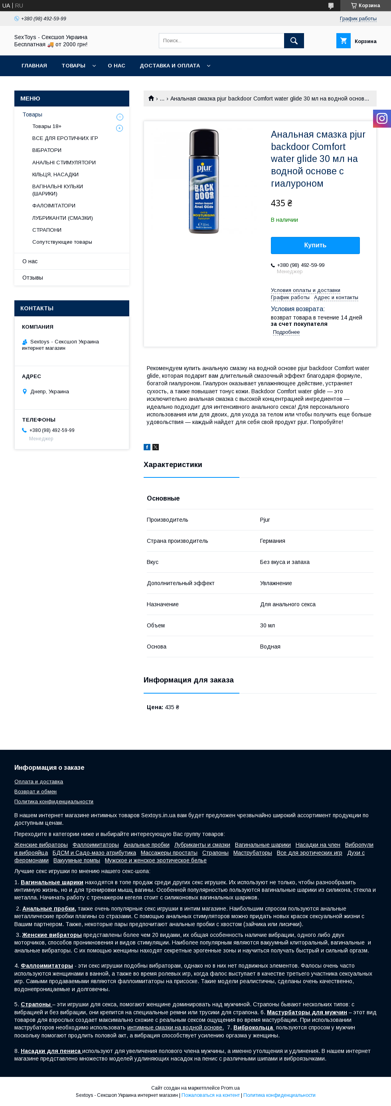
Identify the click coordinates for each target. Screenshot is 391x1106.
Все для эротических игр (309, 853)
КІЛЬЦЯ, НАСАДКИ (55, 174)
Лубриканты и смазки (202, 845)
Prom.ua (230, 1088)
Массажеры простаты (169, 853)
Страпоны (215, 853)
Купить (315, 245)
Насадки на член (318, 845)
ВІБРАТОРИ (46, 150)
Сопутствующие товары (62, 242)
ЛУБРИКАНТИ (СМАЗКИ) (62, 218)
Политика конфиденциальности (53, 801)
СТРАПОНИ (46, 230)
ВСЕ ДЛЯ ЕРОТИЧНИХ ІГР (65, 138)
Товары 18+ (46, 126)
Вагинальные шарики (263, 845)
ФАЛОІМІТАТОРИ (53, 206)
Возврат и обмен (35, 792)
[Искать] (294, 40)
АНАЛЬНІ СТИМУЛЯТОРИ (64, 163)
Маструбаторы (252, 853)
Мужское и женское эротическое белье (156, 860)
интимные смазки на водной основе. (175, 1027)
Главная (34, 66)
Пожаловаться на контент (211, 1095)
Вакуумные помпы (76, 860)
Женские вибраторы (41, 845)
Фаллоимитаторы (96, 845)
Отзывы (32, 277)
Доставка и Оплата (170, 66)
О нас (116, 66)
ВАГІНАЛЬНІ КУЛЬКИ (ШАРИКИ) (57, 190)
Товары (73, 66)
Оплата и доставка (38, 782)
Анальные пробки (147, 845)
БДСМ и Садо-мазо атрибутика (94, 853)
